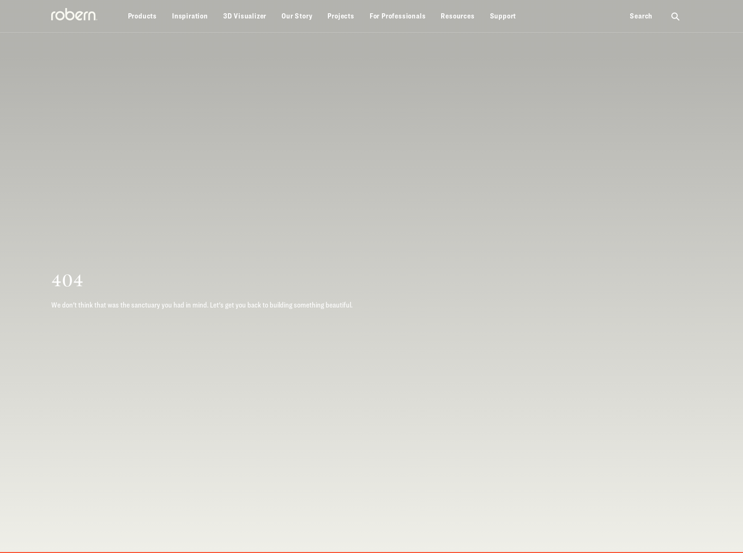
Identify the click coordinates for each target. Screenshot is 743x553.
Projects (340, 15)
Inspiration (190, 15)
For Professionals (398, 15)
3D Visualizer (244, 15)
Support (503, 15)
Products (142, 15)
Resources (457, 15)
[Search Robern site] (676, 16)
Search (641, 15)
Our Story (296, 15)
